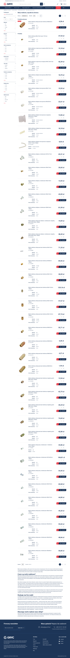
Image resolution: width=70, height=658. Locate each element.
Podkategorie (6, 12)
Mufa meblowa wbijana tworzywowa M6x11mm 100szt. (39, 89)
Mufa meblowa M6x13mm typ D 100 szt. (38, 36)
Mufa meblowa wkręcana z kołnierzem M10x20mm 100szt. (40, 458)
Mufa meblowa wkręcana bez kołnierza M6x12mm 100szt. (40, 274)
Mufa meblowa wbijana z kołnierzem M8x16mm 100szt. (39, 208)
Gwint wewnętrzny (7, 45)
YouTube (61, 641)
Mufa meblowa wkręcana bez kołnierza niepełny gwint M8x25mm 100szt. (41, 432)
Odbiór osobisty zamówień (47, 644)
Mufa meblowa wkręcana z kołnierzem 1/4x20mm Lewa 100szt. (40, 445)
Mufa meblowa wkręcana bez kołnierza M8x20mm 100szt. (40, 328)
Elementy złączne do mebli (9, 14)
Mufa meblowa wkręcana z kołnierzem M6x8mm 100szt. (39, 551)
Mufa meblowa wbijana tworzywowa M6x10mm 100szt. (39, 75)
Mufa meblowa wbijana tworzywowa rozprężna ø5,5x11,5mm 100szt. (39, 142)
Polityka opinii (35, 646)
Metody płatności (46, 642)
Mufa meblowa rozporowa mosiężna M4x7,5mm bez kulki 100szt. (40, 62)
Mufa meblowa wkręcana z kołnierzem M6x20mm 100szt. (40, 524)
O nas (34, 639)
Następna (65, 16)
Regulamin (35, 641)
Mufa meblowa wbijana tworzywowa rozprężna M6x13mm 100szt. (39, 129)
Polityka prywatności (36, 642)
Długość (5, 33)
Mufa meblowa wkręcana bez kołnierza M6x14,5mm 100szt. (40, 301)
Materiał (5, 22)
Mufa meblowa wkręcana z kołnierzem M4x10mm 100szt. (40, 471)
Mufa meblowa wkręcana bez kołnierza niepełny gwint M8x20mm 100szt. (41, 419)
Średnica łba (6, 83)
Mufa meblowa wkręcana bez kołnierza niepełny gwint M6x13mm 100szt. (41, 379)
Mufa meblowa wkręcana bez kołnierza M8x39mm (40, 353)
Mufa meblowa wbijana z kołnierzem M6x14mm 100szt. (39, 181)
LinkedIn (61, 643)
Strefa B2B (44, 639)
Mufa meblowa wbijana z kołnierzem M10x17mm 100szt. (40, 154)
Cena (5, 17)
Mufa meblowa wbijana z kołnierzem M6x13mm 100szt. (39, 168)
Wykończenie (6, 94)
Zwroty (34, 644)
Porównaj (57, 27)
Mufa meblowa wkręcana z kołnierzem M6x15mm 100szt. (40, 511)
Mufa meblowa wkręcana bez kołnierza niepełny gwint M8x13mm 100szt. (41, 405)
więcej (4, 30)
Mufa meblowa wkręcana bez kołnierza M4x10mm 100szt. (40, 248)
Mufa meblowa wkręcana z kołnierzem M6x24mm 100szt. (40, 538)
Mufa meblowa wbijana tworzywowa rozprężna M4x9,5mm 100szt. (39, 115)
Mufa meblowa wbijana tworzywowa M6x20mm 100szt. (39, 102)
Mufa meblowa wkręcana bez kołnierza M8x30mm (40, 21)
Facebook (61, 639)
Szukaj (41, 4)
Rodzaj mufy (6, 56)
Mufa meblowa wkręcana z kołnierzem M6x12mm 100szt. (40, 498)
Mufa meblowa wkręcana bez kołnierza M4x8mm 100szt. (40, 261)
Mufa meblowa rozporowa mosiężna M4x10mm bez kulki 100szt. (40, 49)
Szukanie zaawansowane (44, 4)
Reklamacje (35, 648)
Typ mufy (5, 63)
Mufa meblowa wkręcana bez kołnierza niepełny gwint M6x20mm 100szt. (41, 392)
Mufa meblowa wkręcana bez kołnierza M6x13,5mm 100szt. (40, 288)
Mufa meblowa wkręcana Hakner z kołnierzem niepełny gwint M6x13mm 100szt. (41, 234)
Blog (34, 650)
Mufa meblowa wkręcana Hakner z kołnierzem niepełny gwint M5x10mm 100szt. (41, 221)
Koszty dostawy (45, 641)
